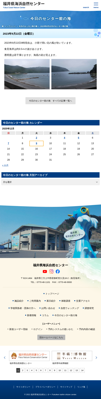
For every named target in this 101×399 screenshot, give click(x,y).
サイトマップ (66, 387)
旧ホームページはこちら (51, 337)
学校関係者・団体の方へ (23, 308)
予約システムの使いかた (60, 329)
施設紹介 (19, 301)
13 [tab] (77, 370)
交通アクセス (83, 301)
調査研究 (89, 308)
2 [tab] (22, 370)
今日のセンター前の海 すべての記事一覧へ (50, 100)
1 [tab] (18, 370)
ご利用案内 (35, 301)
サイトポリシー (23, 387)
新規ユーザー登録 (18, 329)
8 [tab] (50, 370)
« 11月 (5, 165)
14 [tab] (82, 370)
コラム (45, 315)
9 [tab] (54, 370)
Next (95, 357)
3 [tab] (27, 370)
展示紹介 (51, 301)
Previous (5, 357)
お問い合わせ (48, 308)
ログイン (37, 329)
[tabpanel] (29, 358)
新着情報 (31, 315)
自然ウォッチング (70, 308)
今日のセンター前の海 (65, 315)
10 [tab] (60, 370)
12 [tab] (71, 370)
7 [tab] (45, 370)
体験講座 (65, 301)
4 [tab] (31, 370)
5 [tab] (36, 370)
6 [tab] (40, 370)
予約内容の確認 (87, 329)
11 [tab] (65, 370)
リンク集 (81, 387)
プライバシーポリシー (45, 387)
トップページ (52, 293)
